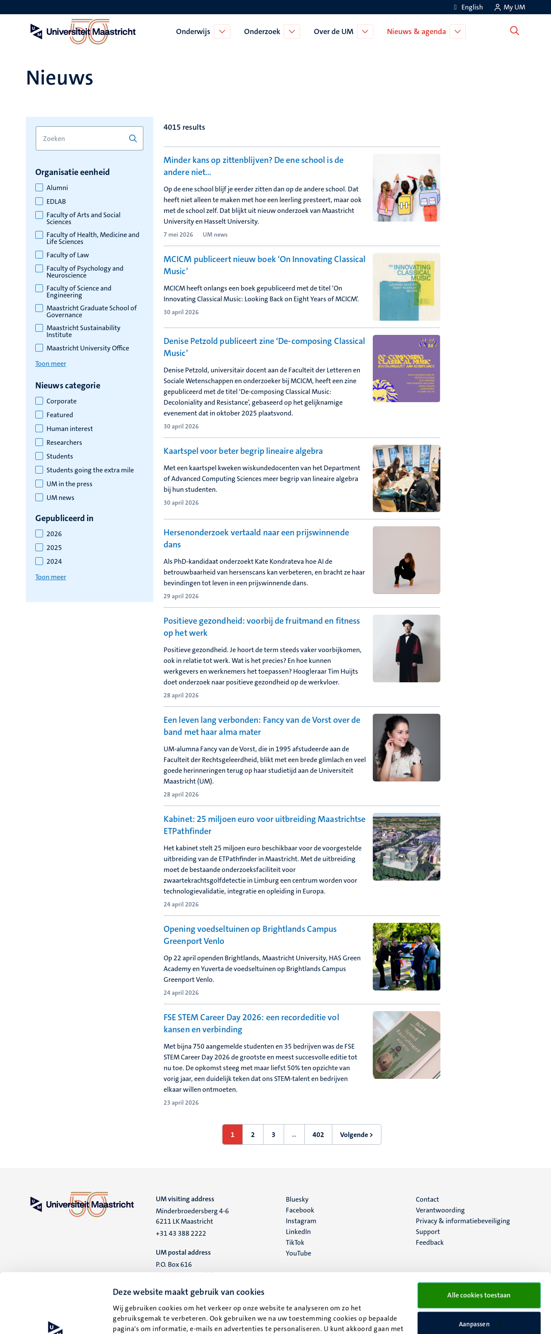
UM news (60, 497)
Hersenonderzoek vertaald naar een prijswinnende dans (256, 538)
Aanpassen (479, 1268)
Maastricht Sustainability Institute (83, 331)
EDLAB (56, 201)
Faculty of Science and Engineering (78, 292)
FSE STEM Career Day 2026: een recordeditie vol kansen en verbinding (251, 1023)
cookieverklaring (155, 1293)
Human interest (69, 428)
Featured (59, 415)
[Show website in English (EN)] (467, 7)
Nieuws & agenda (418, 31)
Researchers (64, 442)
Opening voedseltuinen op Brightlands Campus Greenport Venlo (250, 935)
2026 (54, 534)
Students (59, 456)
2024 (54, 561)
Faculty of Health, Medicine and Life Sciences (92, 238)
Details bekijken (136, 1317)
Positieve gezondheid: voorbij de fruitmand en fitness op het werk (262, 626)
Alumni (57, 187)
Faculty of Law (67, 255)
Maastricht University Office (87, 348)
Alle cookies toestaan (479, 1238)
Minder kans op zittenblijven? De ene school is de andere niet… (254, 166)
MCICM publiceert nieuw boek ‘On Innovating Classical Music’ (264, 265)
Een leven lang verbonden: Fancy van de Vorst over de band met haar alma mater (262, 725)
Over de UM (335, 31)
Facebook (300, 1210)
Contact (427, 1199)
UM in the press (69, 484)
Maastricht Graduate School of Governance (91, 312)
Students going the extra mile (90, 470)
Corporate (61, 401)
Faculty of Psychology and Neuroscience (85, 272)
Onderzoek (264, 31)
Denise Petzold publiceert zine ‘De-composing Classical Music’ (264, 347)
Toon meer (50, 363)
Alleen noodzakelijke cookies (479, 1296)
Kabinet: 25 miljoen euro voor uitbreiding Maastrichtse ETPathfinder (264, 825)
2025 (54, 547)
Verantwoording (440, 1210)
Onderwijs (195, 31)
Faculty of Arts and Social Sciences (83, 218)
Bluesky (297, 1199)
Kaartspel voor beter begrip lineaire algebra (243, 450)
